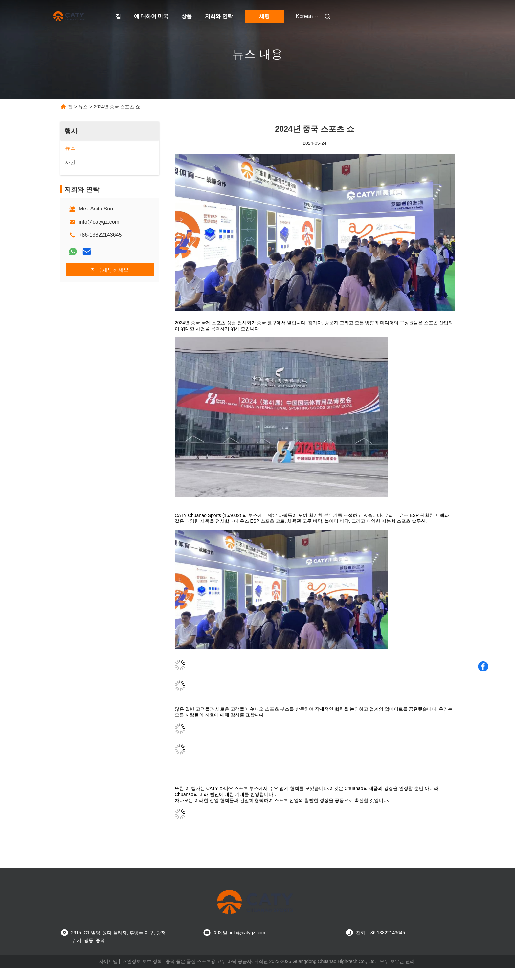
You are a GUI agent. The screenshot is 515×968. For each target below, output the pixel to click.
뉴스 (83, 106)
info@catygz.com (99, 222)
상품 (186, 16)
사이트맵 (108, 961)
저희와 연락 (219, 16)
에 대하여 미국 (151, 16)
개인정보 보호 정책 (142, 961)
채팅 (264, 16)
